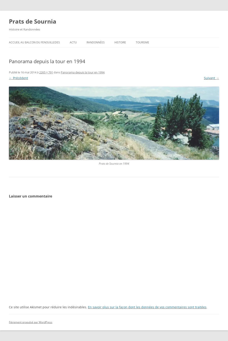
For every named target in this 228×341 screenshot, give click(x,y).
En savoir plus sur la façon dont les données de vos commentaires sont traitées (147, 307)
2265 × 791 (46, 72)
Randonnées (96, 42)
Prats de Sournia (32, 21)
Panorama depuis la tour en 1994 (82, 72)
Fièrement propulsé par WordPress (30, 322)
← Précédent (18, 78)
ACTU (73, 42)
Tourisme (142, 42)
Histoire (120, 42)
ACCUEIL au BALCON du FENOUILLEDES (34, 42)
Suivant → (211, 78)
